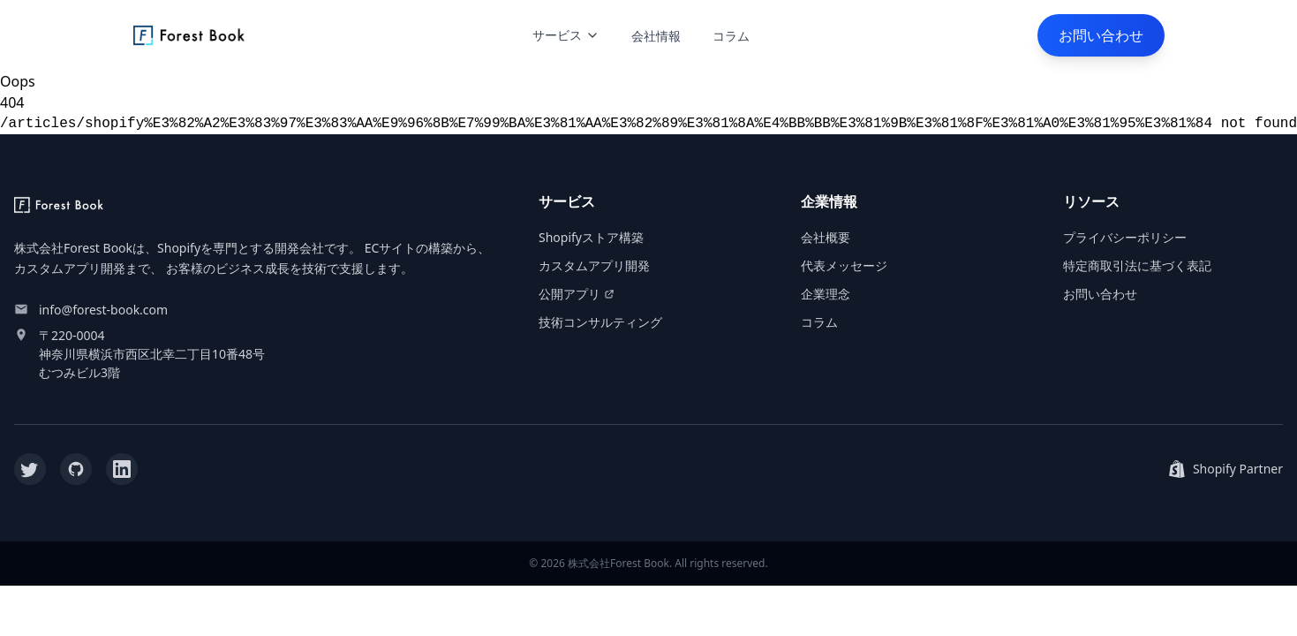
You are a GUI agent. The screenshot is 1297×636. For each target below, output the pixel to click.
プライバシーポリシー (1125, 237)
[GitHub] (76, 469)
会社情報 (656, 35)
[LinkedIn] (122, 469)
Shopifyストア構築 (591, 237)
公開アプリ (577, 293)
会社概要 (825, 237)
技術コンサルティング (600, 322)
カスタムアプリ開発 (594, 265)
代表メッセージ (844, 265)
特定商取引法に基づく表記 (1137, 265)
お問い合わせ (1101, 35)
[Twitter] (30, 469)
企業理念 (825, 293)
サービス (565, 34)
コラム (731, 35)
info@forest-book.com (103, 309)
